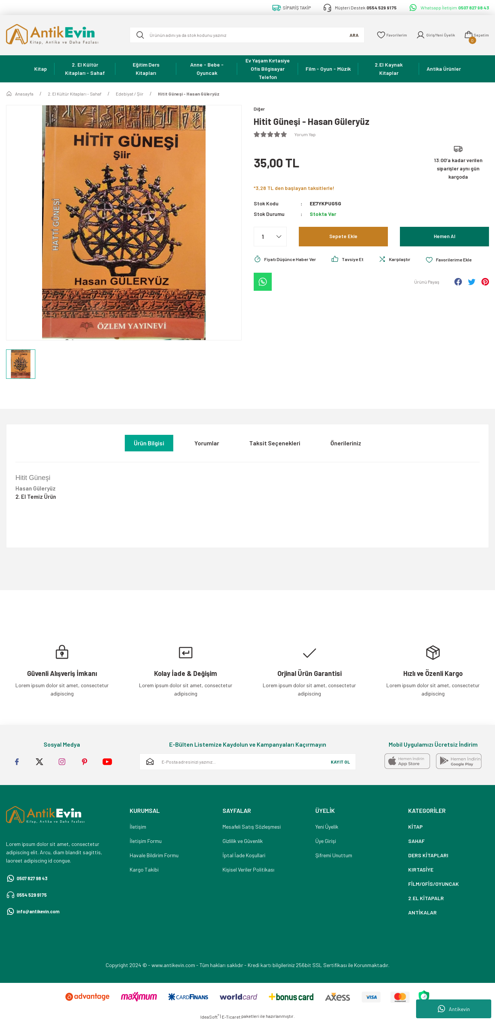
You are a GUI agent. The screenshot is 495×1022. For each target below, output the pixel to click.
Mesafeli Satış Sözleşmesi (252, 826)
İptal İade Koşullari (244, 855)
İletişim (138, 826)
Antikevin (454, 1009)
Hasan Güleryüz (35, 488)
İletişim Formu (146, 841)
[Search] (241, 35)
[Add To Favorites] (279, 280)
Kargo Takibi (144, 869)
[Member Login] (430, 34)
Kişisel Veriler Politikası (248, 869)
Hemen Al (444, 237)
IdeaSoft (209, 1016)
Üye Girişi (325, 841)
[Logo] (62, 35)
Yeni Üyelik (326, 826)
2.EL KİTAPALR (426, 898)
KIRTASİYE (420, 869)
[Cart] (475, 34)
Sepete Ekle (343, 237)
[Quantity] (270, 237)
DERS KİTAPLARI (428, 855)
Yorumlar (206, 442)
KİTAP (415, 826)
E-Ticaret (231, 1016)
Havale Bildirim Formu (154, 855)
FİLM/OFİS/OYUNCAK (433, 884)
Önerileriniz (345, 442)
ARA (342, 35)
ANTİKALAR (422, 912)
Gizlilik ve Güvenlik (243, 841)
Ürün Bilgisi (149, 442)
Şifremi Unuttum (333, 855)
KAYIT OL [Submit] (340, 761)
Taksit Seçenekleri (274, 442)
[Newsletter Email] (247, 761)
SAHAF (416, 841)
